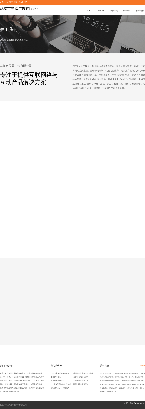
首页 (89, 11)
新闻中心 (114, 11)
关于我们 (101, 11)
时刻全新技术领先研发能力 (83, 373)
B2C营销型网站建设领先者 (61, 384)
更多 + (142, 365)
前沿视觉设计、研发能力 (60, 388)
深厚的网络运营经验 (80, 384)
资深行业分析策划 (57, 381)
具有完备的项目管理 (80, 377)
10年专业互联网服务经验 (60, 373)
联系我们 (140, 11)
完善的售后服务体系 (80, 381)
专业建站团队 (56, 377)
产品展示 (127, 11)
